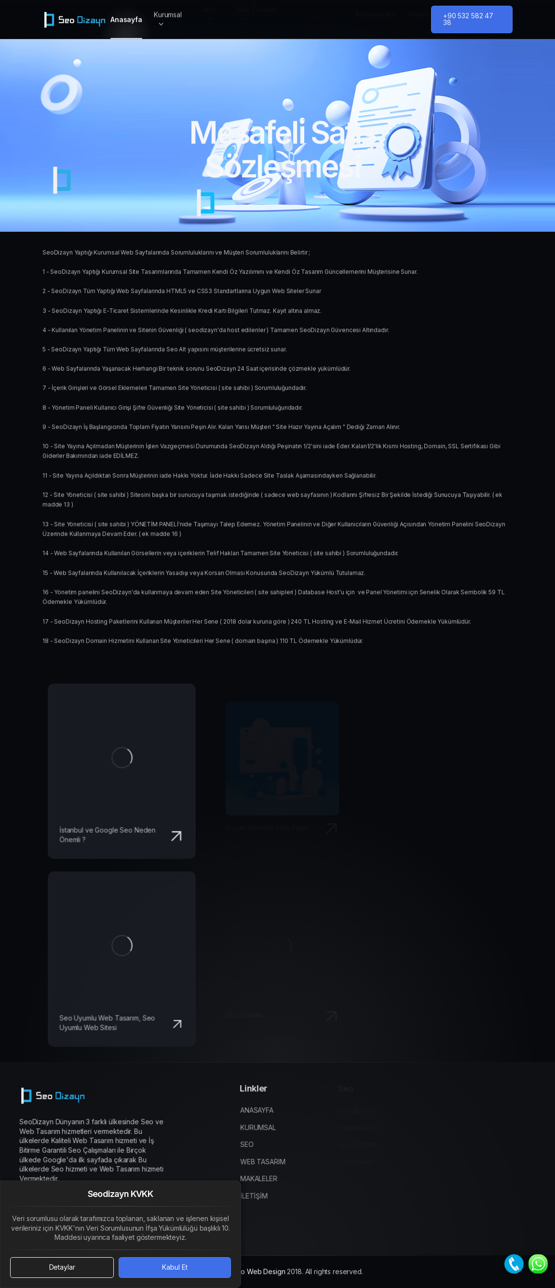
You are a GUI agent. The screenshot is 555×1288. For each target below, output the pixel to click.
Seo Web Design (258, 1281)
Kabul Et (175, 1267)
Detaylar (62, 1267)
